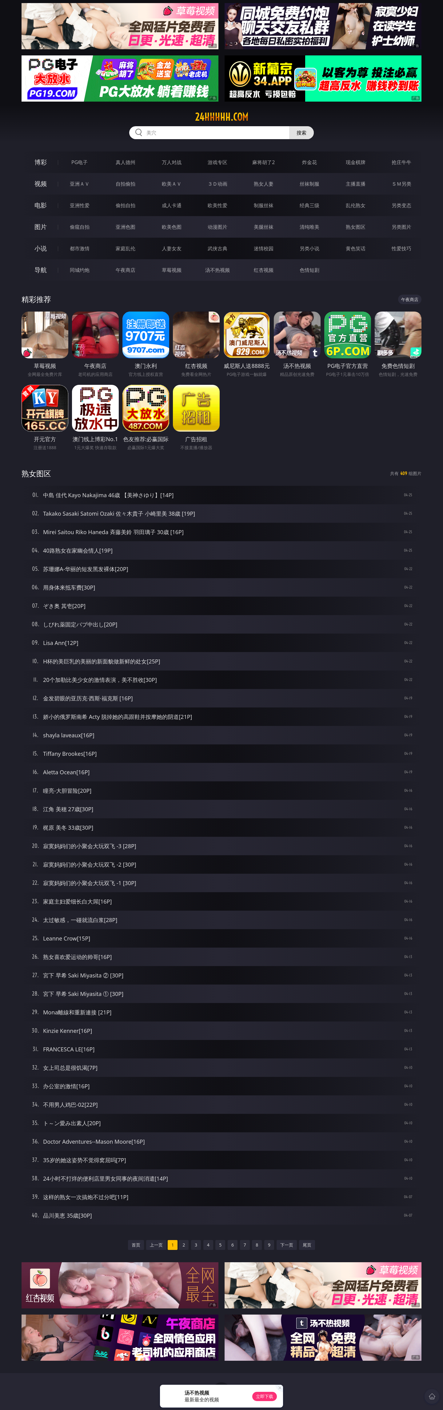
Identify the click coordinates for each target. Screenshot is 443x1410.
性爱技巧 (401, 248)
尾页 (307, 1245)
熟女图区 (355, 227)
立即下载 (264, 1396)
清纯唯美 (309, 227)
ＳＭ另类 (401, 183)
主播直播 (355, 183)
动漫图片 (217, 227)
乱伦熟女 (355, 205)
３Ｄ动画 (217, 183)
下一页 (286, 1245)
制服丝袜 (263, 205)
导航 (40, 270)
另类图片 (401, 227)
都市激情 (80, 248)
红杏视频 (263, 270)
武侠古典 (217, 248)
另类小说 (309, 248)
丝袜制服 (309, 183)
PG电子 (79, 162)
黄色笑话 (355, 248)
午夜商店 (125, 270)
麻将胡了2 (263, 162)
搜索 (301, 132)
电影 (40, 205)
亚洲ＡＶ (80, 183)
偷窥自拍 (80, 227)
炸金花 (309, 162)
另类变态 (401, 205)
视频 (40, 183)
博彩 (40, 162)
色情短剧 (309, 270)
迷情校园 (263, 248)
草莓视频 (172, 270)
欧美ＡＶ (172, 183)
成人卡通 (172, 205)
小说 (40, 248)
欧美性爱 (217, 205)
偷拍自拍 (125, 205)
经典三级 (309, 205)
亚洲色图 (125, 227)
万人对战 (172, 162)
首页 (136, 1245)
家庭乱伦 (125, 248)
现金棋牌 (355, 162)
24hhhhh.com (221, 117)
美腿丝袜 (263, 227)
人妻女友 (172, 248)
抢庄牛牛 (401, 162)
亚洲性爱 (80, 205)
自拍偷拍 (125, 183)
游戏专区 (217, 162)
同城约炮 (80, 270)
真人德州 (125, 162)
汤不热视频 (217, 270)
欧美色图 (172, 227)
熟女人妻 (263, 183)
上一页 (156, 1245)
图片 (40, 227)
